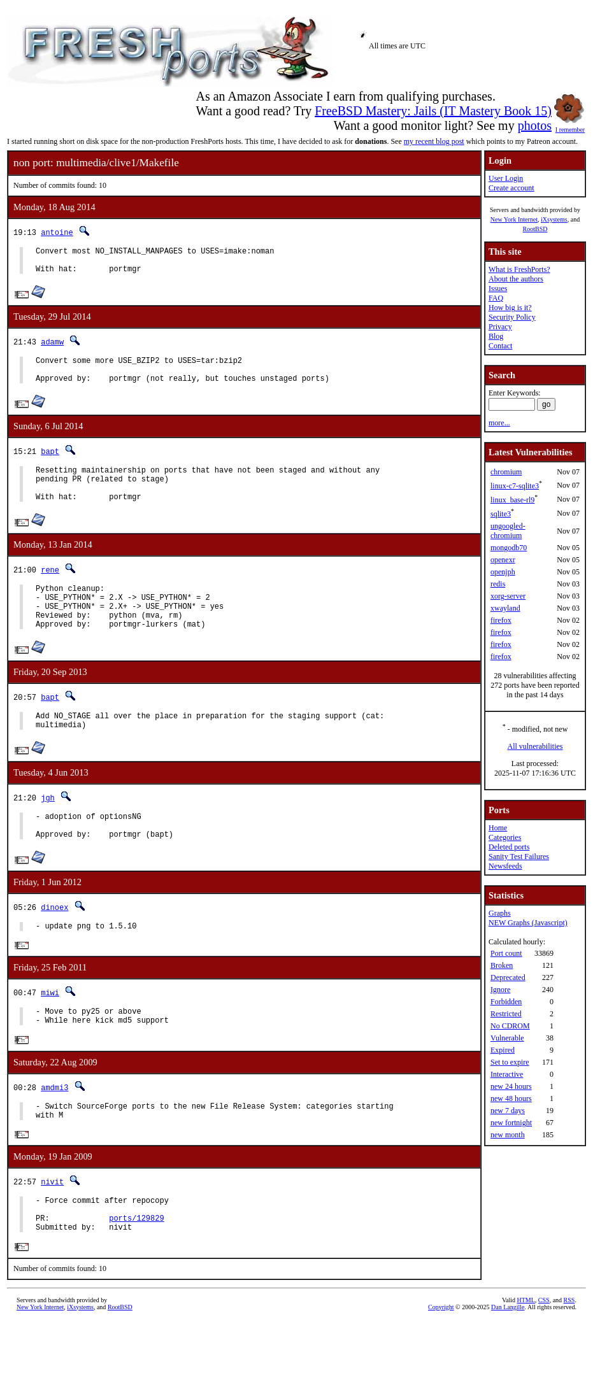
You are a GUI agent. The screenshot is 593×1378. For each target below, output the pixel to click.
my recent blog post (434, 141)
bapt (50, 462)
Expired (502, 1050)
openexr (502, 559)
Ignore (500, 989)
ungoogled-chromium (507, 531)
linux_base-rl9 (512, 499)
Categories (505, 837)
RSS (569, 1356)
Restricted (506, 1013)
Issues (498, 288)
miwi (50, 1033)
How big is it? (510, 307)
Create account (511, 187)
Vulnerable (507, 1038)
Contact (500, 345)
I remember (570, 126)
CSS (544, 1356)
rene (50, 588)
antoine (57, 232)
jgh (48, 830)
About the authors (516, 278)
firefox (500, 620)
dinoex (54, 945)
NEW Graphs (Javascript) (528, 922)
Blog (496, 336)
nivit (52, 1230)
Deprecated (507, 977)
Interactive (506, 1074)
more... (499, 422)
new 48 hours (511, 1098)
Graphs (500, 913)
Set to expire (509, 1062)
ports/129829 (136, 1272)
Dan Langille (507, 1363)
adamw (52, 347)
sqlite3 (500, 513)
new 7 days (507, 1110)
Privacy (500, 326)
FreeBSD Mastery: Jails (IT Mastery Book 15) (433, 111)
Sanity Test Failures (519, 856)
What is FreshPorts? (519, 269)
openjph (502, 571)
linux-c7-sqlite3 (514, 485)
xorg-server (507, 596)
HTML (526, 1356)
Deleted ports (509, 846)
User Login (506, 178)
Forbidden (506, 1001)
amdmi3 (54, 1131)
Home (498, 827)
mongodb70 (508, 547)
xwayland (505, 608)
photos (535, 125)
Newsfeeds (505, 866)
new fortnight (511, 1122)
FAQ (496, 298)
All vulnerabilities (535, 746)
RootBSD (535, 228)
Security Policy (512, 317)
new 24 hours (511, 1086)
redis (497, 583)
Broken (501, 965)
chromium (506, 471)
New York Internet (514, 219)
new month (507, 1134)
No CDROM (510, 1025)
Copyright (441, 1363)
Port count (506, 953)
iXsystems (554, 219)
